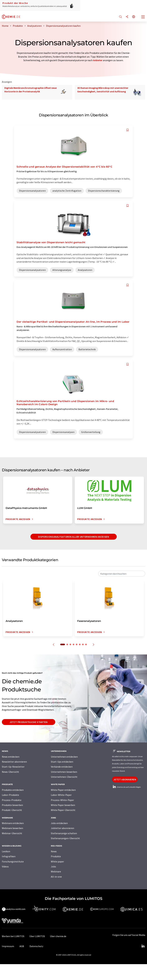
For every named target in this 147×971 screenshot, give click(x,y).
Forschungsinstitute (13, 861)
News (54, 851)
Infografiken (8, 856)
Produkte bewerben (12, 805)
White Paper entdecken (63, 789)
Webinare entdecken (13, 823)
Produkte (56, 856)
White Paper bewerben (63, 805)
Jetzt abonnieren (124, 779)
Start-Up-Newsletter (13, 766)
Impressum (8, 946)
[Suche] (120, 17)
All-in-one (56, 876)
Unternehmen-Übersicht (64, 776)
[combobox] (121, 574)
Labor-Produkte (10, 794)
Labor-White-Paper (61, 794)
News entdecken (10, 756)
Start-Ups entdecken (62, 761)
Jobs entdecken (59, 823)
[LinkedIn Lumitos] (143, 946)
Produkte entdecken (13, 789)
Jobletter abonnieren (62, 828)
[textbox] (121, 574)
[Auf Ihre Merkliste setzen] (127, 130)
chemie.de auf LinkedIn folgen (126, 787)
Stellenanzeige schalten (64, 833)
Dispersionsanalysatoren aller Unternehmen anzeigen (73, 536)
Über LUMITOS (37, 936)
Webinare (56, 871)
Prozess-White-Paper (62, 800)
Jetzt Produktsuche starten (29, 722)
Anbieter (97, 60)
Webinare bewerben (12, 828)
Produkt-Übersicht (12, 810)
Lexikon (6, 851)
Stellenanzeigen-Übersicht (65, 838)
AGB (22, 946)
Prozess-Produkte (11, 800)
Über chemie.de (58, 936)
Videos (5, 866)
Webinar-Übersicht (12, 833)
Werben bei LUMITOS (13, 936)
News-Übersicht (10, 771)
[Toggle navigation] (143, 17)
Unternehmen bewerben (64, 771)
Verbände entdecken (62, 766)
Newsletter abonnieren (14, 761)
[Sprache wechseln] (133, 17)
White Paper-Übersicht (63, 810)
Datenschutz (36, 946)
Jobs (53, 866)
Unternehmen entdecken (64, 756)
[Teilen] (127, 17)
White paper (57, 861)
